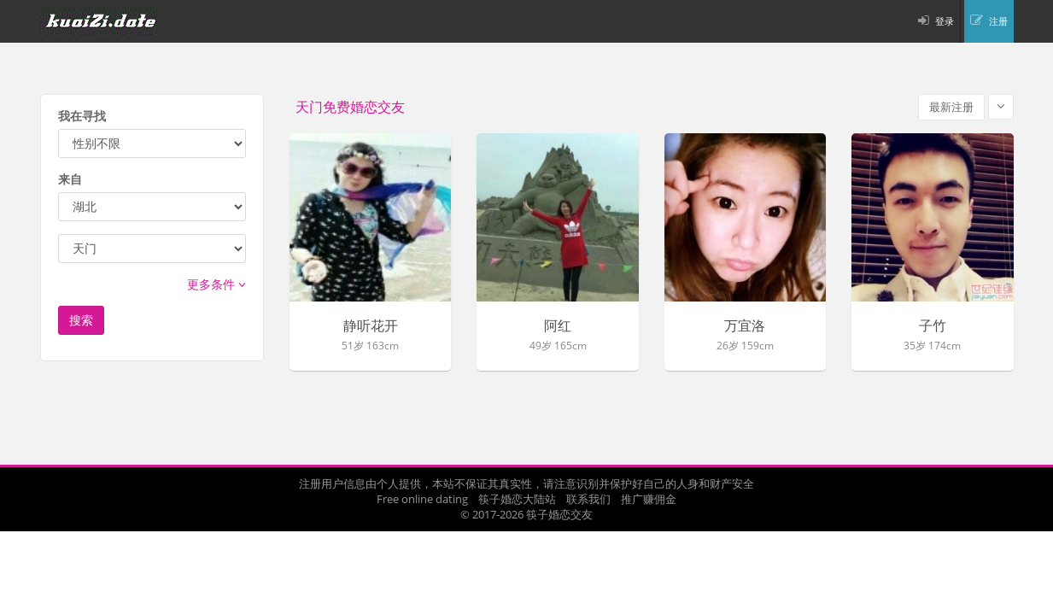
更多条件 (216, 284)
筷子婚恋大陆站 (517, 499)
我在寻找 (82, 116)
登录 (944, 21)
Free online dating (422, 499)
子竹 (932, 326)
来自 (70, 179)
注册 (998, 21)
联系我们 (588, 499)
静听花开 (370, 326)
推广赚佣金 (648, 499)
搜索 (81, 320)
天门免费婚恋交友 (350, 107)
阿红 (557, 326)
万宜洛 (744, 326)
